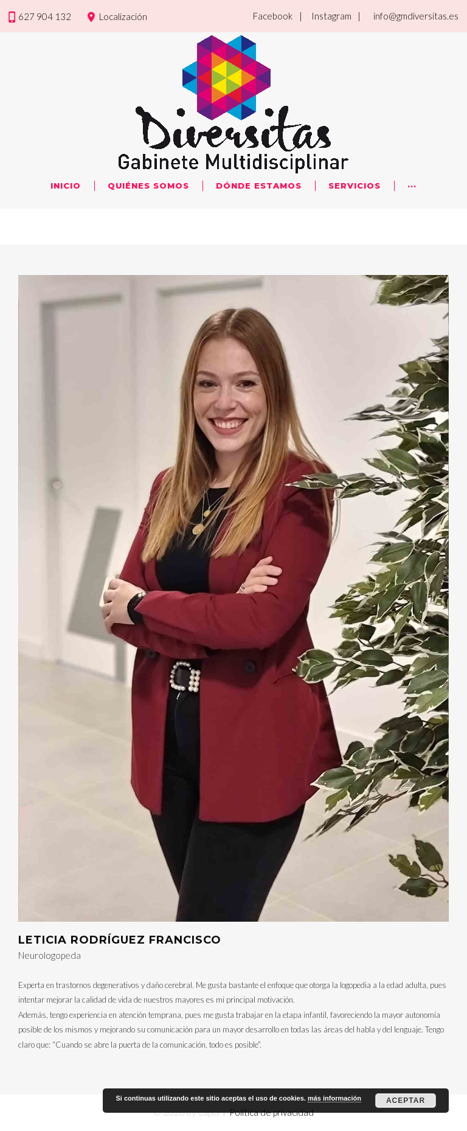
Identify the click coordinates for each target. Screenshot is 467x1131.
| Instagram (325, 15)
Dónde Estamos (259, 185)
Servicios (354, 185)
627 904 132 (44, 16)
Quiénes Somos (148, 185)
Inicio (65, 185)
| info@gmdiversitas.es (408, 15)
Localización (123, 16)
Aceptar (405, 1100)
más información (334, 1098)
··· (412, 185)
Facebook (272, 15)
